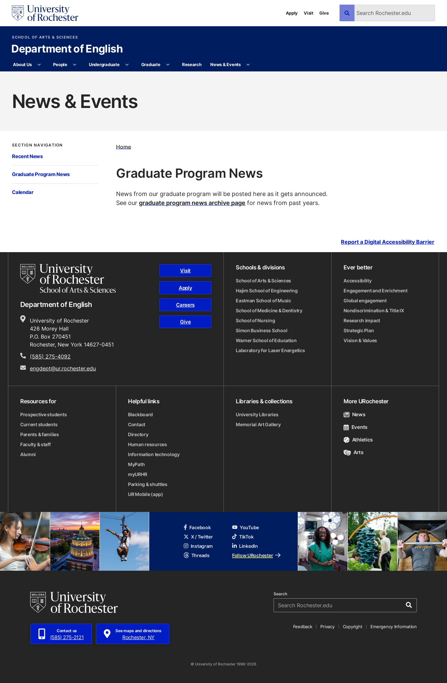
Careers (185, 304)
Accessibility (357, 280)
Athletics (358, 439)
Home (123, 146)
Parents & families (39, 434)
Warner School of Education (266, 340)
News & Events (225, 64)
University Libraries (257, 414)
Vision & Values (360, 340)
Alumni (28, 454)
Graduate (150, 64)
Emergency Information (393, 627)
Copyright (352, 627)
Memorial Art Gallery (258, 424)
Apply (292, 13)
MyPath (136, 464)
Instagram (198, 546)
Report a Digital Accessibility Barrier (387, 242)
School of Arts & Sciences (45, 37)
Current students (39, 424)
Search (280, 594)
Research (192, 64)
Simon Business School (261, 330)
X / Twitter (198, 537)
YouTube (245, 527)
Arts (353, 452)
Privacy (327, 627)
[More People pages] (74, 64)
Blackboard (140, 414)
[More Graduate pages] (167, 64)
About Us (22, 64)
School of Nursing (255, 320)
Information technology (154, 454)
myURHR (137, 474)
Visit (308, 13)
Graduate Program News (41, 174)
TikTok (242, 537)
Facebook (197, 527)
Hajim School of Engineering (266, 290)
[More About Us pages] (39, 64)
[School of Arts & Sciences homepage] (68, 278)
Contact (136, 424)
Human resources (147, 444)
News (354, 414)
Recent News (27, 156)
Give (324, 13)
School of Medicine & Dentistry (269, 310)
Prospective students (43, 414)
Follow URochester (256, 555)
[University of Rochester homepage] (45, 13)
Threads (197, 555)
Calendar (22, 192)
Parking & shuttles (147, 484)
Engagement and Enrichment (375, 290)
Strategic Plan (359, 330)
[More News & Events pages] (248, 64)
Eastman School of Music (263, 300)
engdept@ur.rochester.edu (63, 368)
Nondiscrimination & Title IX (374, 310)
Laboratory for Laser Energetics (270, 350)
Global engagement (365, 300)
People (60, 64)
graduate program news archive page (192, 202)
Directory (138, 434)
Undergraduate (104, 64)
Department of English (67, 49)
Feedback (302, 627)
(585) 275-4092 (50, 356)
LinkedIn (245, 546)
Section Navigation (37, 145)
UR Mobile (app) (145, 494)
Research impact (362, 320)
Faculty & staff (35, 444)
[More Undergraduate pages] (127, 64)
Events (355, 427)
